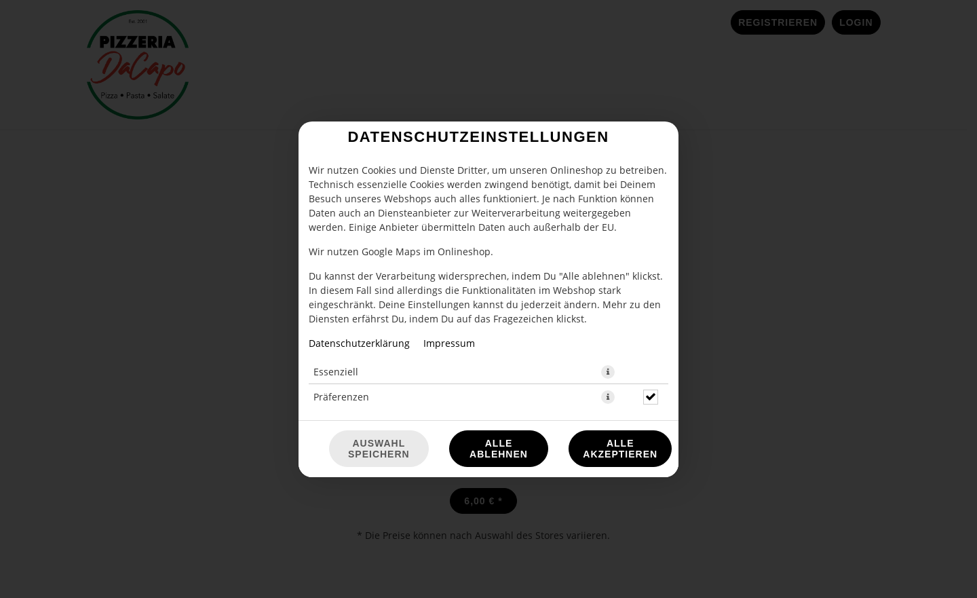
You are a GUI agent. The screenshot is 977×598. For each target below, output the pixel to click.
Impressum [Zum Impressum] (449, 343)
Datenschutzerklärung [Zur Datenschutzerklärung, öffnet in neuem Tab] (359, 343)
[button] (608, 372)
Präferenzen (341, 396)
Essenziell (335, 371)
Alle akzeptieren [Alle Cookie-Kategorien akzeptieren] (620, 449)
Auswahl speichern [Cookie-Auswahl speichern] (379, 449)
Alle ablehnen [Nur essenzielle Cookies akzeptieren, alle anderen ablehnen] (499, 449)
